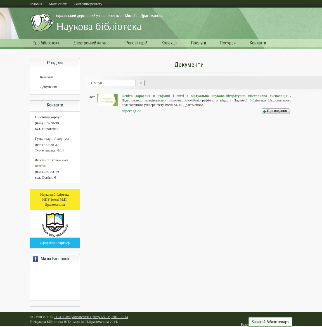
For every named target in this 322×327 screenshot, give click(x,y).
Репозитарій (136, 43)
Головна (36, 4)
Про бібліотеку (45, 43)
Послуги (198, 43)
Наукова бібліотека (98, 26)
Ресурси (228, 43)
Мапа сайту (58, 4)
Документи (48, 87)
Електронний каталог (92, 43)
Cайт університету (88, 4)
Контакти (258, 43)
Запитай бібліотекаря (270, 321)
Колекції (169, 43)
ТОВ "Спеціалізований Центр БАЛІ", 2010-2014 (91, 317)
